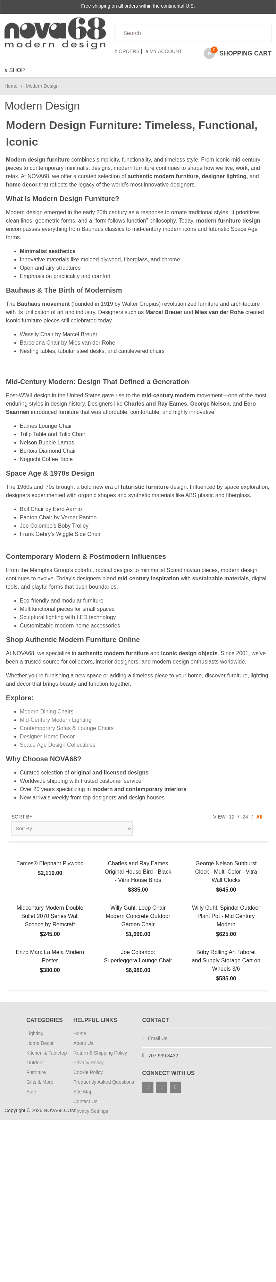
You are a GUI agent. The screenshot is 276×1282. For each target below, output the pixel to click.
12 (232, 817)
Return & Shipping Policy (100, 1053)
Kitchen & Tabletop (45, 1053)
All (259, 817)
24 (245, 817)
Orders (127, 51)
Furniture (36, 1072)
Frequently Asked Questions (103, 1082)
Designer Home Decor (47, 736)
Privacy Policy (88, 1062)
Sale (31, 1091)
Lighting (34, 1033)
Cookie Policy (88, 1072)
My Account (163, 51)
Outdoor (35, 1062)
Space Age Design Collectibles (57, 745)
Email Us (157, 1038)
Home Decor (40, 1043)
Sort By (22, 817)
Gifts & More (39, 1082)
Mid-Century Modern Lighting (55, 720)
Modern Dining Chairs (47, 711)
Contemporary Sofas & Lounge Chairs (67, 728)
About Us (83, 1043)
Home (11, 86)
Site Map (82, 1091)
